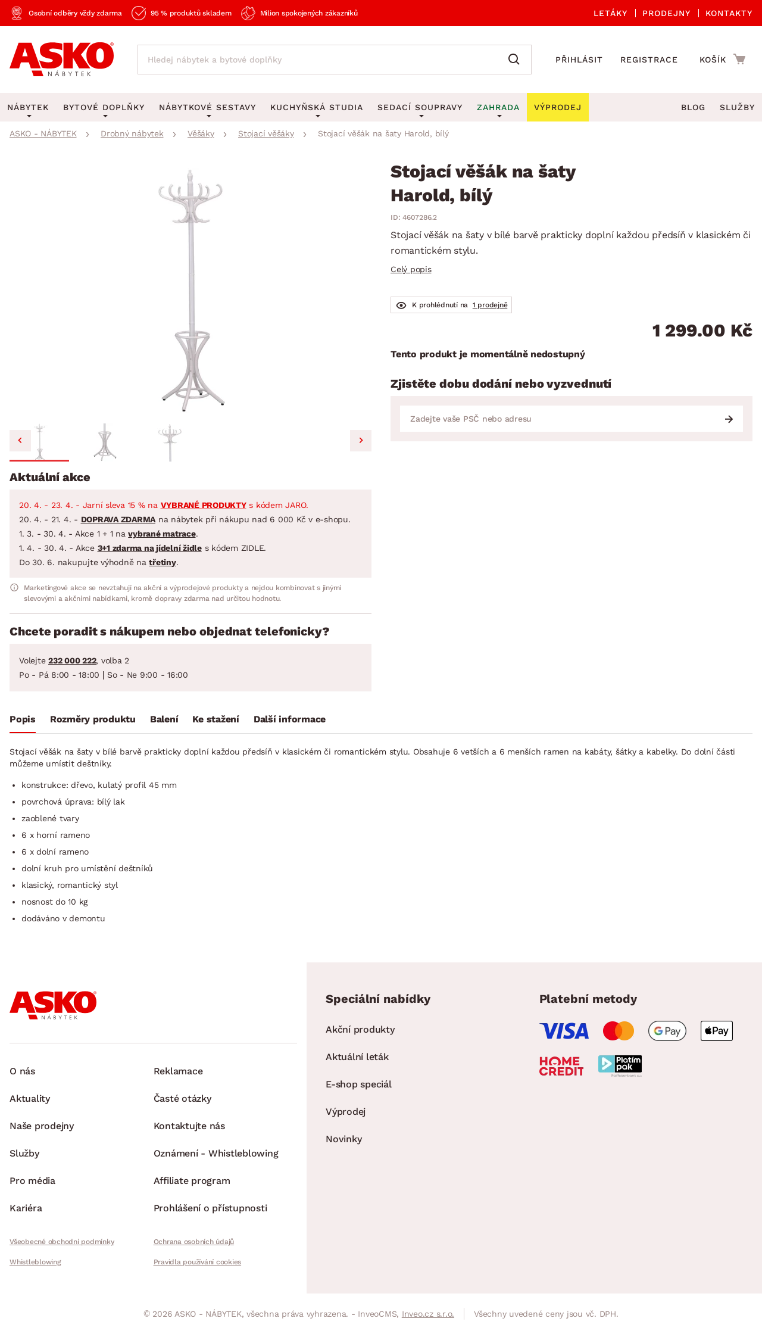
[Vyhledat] (517, 59)
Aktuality (30, 1098)
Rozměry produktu (93, 719)
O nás (22, 1071)
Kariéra (26, 1208)
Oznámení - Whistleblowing (216, 1153)
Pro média (32, 1180)
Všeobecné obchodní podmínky (62, 1242)
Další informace (290, 719)
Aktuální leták (357, 1056)
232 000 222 (72, 660)
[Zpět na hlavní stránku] (62, 59)
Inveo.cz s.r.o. (428, 1314)
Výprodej (346, 1111)
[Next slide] (360, 440)
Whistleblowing (35, 1262)
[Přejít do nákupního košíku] (722, 59)
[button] (39, 442)
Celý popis (411, 269)
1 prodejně (490, 305)
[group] (190, 290)
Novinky (343, 1139)
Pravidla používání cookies (198, 1262)
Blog (693, 107)
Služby (737, 107)
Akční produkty (360, 1029)
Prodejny (666, 13)
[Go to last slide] (20, 440)
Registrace (649, 59)
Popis (23, 719)
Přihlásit (579, 59)
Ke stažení (215, 719)
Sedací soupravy (420, 107)
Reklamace (178, 1071)
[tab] (23, 722)
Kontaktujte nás (189, 1126)
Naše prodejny (42, 1126)
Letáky (610, 13)
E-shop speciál (359, 1084)
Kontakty (728, 13)
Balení (164, 719)
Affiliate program (192, 1180)
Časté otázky (182, 1098)
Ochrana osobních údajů (194, 1242)
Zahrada (498, 107)
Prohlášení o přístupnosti (210, 1208)
